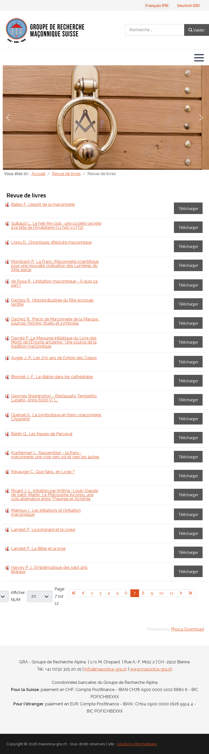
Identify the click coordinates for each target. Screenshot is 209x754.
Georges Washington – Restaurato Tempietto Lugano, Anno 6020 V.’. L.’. (54, 398)
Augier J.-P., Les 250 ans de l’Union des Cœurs (54, 357)
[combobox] (154, 30)
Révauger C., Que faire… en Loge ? (43, 471)
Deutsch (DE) (188, 6)
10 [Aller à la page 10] (161, 593)
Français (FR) (156, 6)
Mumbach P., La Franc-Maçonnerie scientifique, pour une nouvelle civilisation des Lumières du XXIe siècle (55, 265)
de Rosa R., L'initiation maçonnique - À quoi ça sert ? (54, 283)
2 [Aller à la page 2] (92, 593)
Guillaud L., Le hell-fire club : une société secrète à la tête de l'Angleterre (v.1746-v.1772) (56, 225)
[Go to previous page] (83, 593)
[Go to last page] (190, 593)
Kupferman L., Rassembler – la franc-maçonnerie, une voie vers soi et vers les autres (55, 454)
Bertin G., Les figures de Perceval (41, 433)
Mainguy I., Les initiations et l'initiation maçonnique (46, 512)
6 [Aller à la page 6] (126, 593)
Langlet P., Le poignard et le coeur (43, 529)
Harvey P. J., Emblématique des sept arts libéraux (49, 569)
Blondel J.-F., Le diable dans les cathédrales (52, 376)
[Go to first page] (73, 593)
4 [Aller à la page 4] (109, 593)
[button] (199, 57)
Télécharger (188, 208)
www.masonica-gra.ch (151, 669)
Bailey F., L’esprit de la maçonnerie (43, 204)
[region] (104, 117)
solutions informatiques (137, 744)
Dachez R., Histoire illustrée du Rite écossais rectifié (52, 302)
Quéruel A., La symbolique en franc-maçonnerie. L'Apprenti (56, 416)
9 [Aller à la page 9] (152, 593)
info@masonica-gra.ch (106, 669)
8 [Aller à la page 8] (143, 593)
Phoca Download (187, 629)
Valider (197, 30)
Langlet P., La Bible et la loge (38, 548)
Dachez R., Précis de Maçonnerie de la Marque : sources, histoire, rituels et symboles (55, 321)
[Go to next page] (180, 593)
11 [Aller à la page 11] (171, 593)
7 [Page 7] (134, 593)
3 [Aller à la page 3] (100, 593)
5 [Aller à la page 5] (117, 593)
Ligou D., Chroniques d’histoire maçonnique (51, 242)
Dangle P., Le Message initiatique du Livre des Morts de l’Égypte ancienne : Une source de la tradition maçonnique (54, 342)
